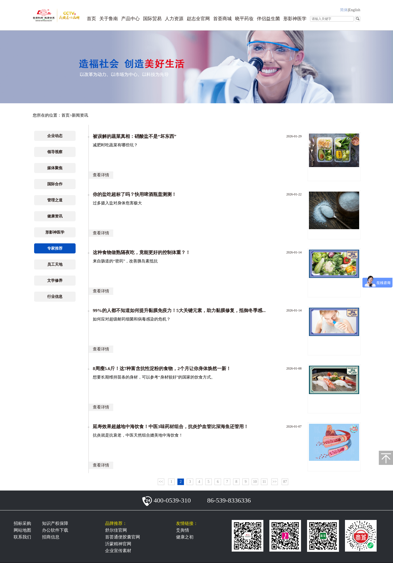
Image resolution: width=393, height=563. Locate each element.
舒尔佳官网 (116, 530)
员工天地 (54, 264)
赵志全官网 (198, 18)
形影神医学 (294, 18)
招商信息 (50, 537)
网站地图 (22, 530)
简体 (344, 10)
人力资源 (174, 18)
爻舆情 (182, 530)
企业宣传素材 (118, 550)
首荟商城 (222, 18)
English (354, 10)
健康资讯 (54, 216)
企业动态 (54, 136)
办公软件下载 (55, 530)
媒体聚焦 (54, 168)
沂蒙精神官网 (118, 543)
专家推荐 (54, 248)
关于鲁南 (108, 18)
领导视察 (54, 152)
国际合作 (54, 184)
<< (161, 482)
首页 (91, 18)
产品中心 (130, 18)
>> (274, 482)
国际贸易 (152, 18)
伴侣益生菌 (268, 18)
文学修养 (54, 281)
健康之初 (184, 537)
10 (255, 482)
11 (264, 482)
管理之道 (54, 200)
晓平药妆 (244, 18)
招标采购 (22, 523)
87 (285, 482)
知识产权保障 (55, 523)
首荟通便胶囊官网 (122, 537)
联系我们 (22, 537)
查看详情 (101, 175)
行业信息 (54, 297)
